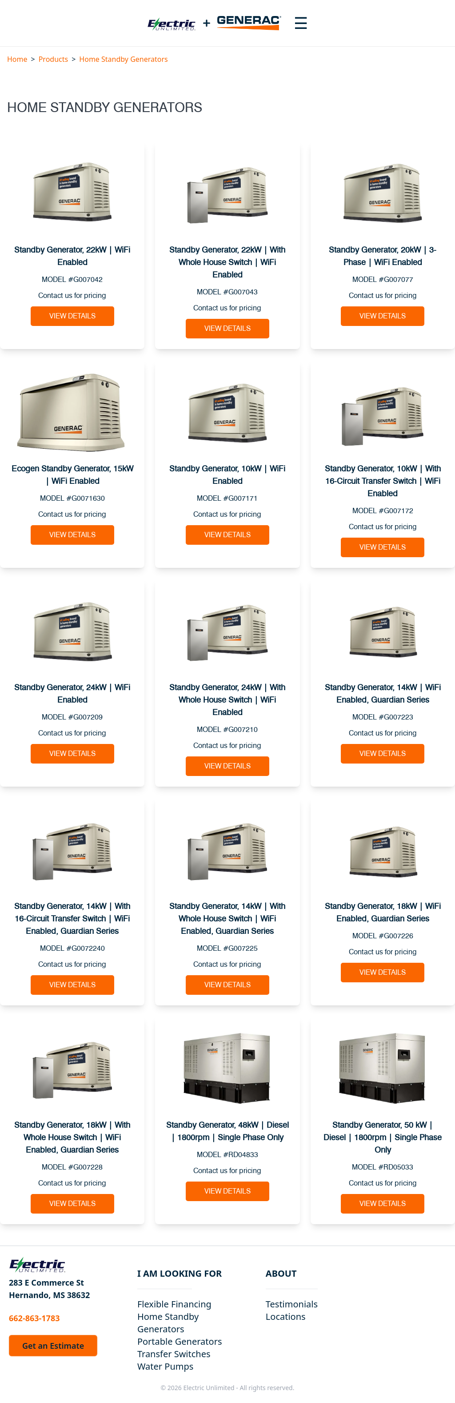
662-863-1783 (34, 1318)
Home (17, 59)
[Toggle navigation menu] (301, 23)
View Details (72, 316)
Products (53, 59)
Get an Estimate (53, 1345)
